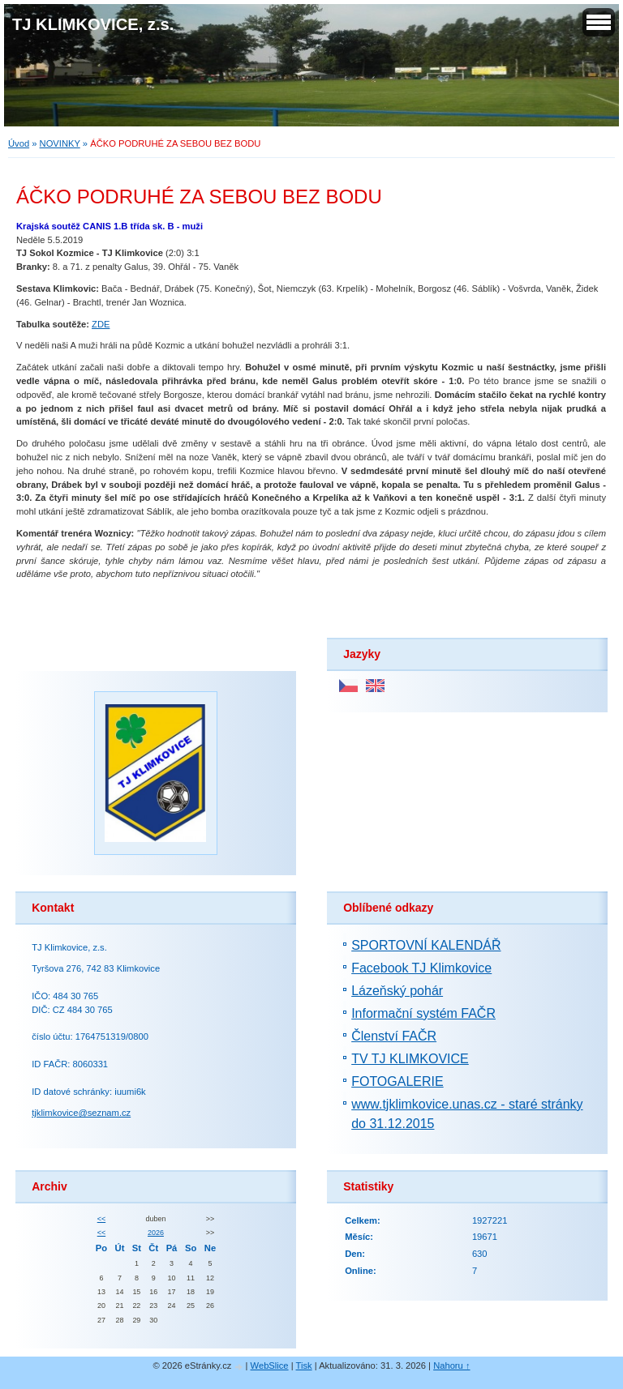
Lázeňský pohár (397, 991)
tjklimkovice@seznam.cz (81, 1113)
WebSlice (270, 1365)
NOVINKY (60, 143)
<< (101, 1219)
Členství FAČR (393, 1036)
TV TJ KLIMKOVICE (410, 1059)
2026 (156, 1233)
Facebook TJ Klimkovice (421, 968)
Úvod (18, 143)
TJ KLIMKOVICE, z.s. (93, 24)
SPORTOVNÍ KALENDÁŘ (426, 945)
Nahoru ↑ (451, 1365)
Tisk (304, 1365)
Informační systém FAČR (423, 1013)
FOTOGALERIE (397, 1081)
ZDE (101, 324)
